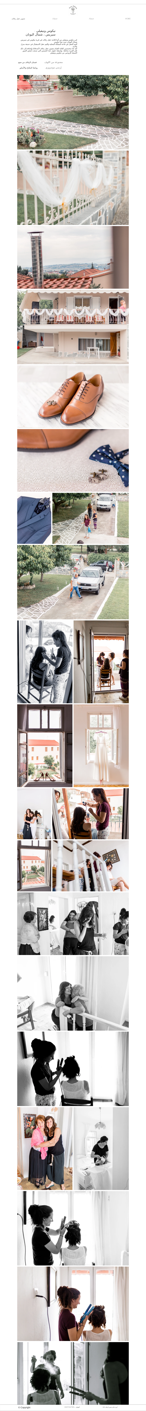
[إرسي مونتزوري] (53, 67)
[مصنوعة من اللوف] (53, 62)
